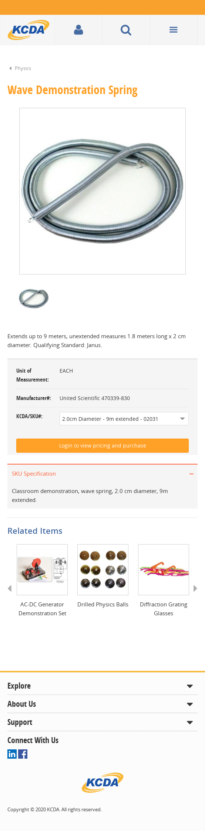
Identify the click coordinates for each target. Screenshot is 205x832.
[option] (102, 191)
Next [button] (193, 596)
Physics (23, 68)
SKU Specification (34, 474)
